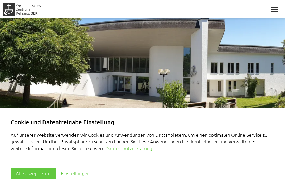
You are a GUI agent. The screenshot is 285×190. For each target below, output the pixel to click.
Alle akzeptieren (33, 173)
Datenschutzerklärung (128, 148)
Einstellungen (75, 173)
